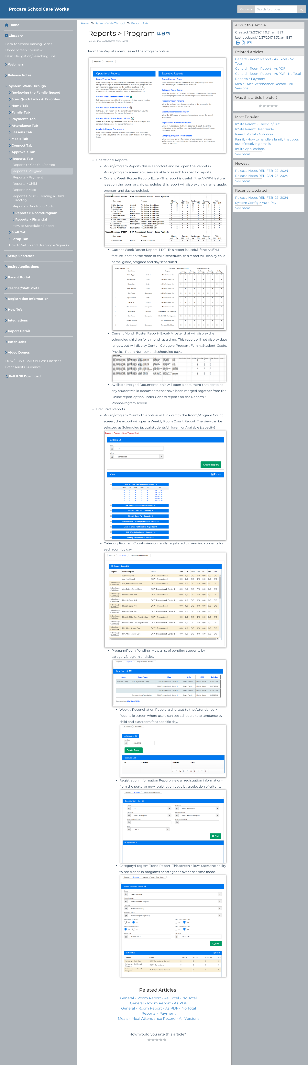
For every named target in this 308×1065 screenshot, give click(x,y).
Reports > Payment (28, 177)
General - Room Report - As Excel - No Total (158, 998)
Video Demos (19, 352)
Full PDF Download (25, 376)
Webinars (16, 64)
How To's (15, 309)
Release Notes (19, 75)
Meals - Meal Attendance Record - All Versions (158, 1018)
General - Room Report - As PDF (158, 1003)
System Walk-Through (27, 86)
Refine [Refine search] (246, 9)
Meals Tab (20, 139)
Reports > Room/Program (36, 213)
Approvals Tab (23, 152)
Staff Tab (19, 232)
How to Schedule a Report (33, 226)
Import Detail (19, 331)
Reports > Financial (31, 219)
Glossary (16, 36)
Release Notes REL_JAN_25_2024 (261, 176)
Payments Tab (24, 119)
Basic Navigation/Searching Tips (30, 56)
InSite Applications (23, 267)
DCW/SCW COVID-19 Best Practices (33, 361)
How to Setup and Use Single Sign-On (39, 245)
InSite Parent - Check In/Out (257, 124)
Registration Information (28, 299)
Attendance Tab (25, 125)
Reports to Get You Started (34, 165)
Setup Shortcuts (21, 256)
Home (14, 25)
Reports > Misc (24, 190)
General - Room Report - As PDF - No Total (158, 1008)
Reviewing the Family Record (36, 92)
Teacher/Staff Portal (24, 288)
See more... (243, 154)
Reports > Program (27, 171)
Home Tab (20, 106)
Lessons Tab (22, 132)
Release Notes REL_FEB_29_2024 (261, 171)
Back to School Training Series (28, 44)
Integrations (18, 320)
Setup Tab (20, 239)
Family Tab (21, 112)
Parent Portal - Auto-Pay (254, 134)
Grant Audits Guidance (23, 367)
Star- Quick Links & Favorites (36, 99)
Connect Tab (22, 145)
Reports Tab (23, 159)
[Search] (301, 9)
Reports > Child (25, 184)
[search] (275, 9)
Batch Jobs (17, 342)
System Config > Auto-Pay (255, 203)
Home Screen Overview (23, 50)
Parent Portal (19, 277)
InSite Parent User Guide (254, 129)
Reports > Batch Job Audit (33, 206)
